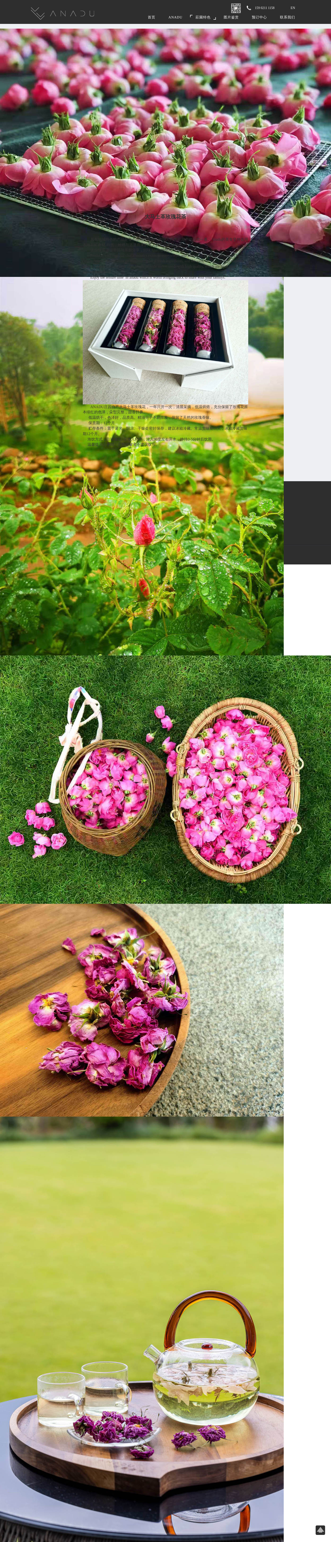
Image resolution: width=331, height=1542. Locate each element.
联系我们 (287, 17)
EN (293, 8)
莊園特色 (203, 17)
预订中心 (259, 17)
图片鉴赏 (231, 17)
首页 (151, 17)
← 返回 (245, 227)
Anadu (175, 17)
